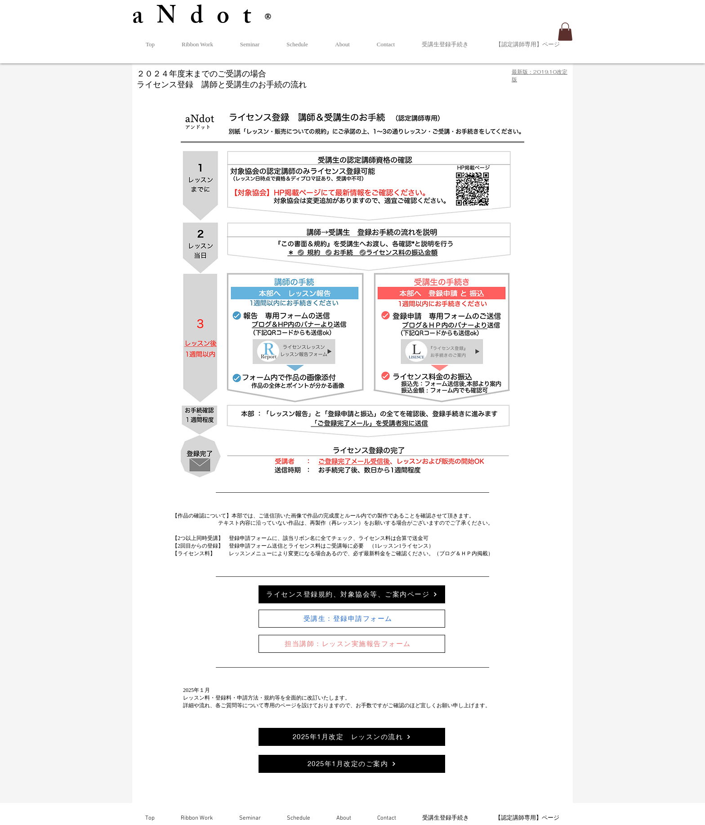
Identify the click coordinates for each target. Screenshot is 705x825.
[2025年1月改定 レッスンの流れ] (352, 737)
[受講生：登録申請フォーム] (352, 619)
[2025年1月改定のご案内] (352, 764)
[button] (565, 31)
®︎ (274, 20)
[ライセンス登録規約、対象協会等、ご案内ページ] (352, 594)
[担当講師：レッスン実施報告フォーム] (352, 644)
